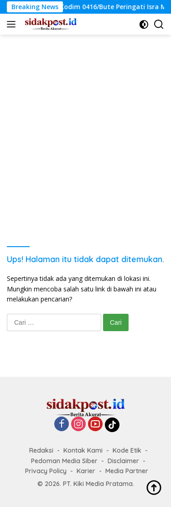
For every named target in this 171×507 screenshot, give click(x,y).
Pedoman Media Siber (64, 461)
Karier (86, 471)
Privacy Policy (46, 471)
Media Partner (126, 471)
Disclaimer (123, 461)
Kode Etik (127, 450)
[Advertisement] (85, 125)
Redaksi (41, 450)
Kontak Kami (83, 450)
